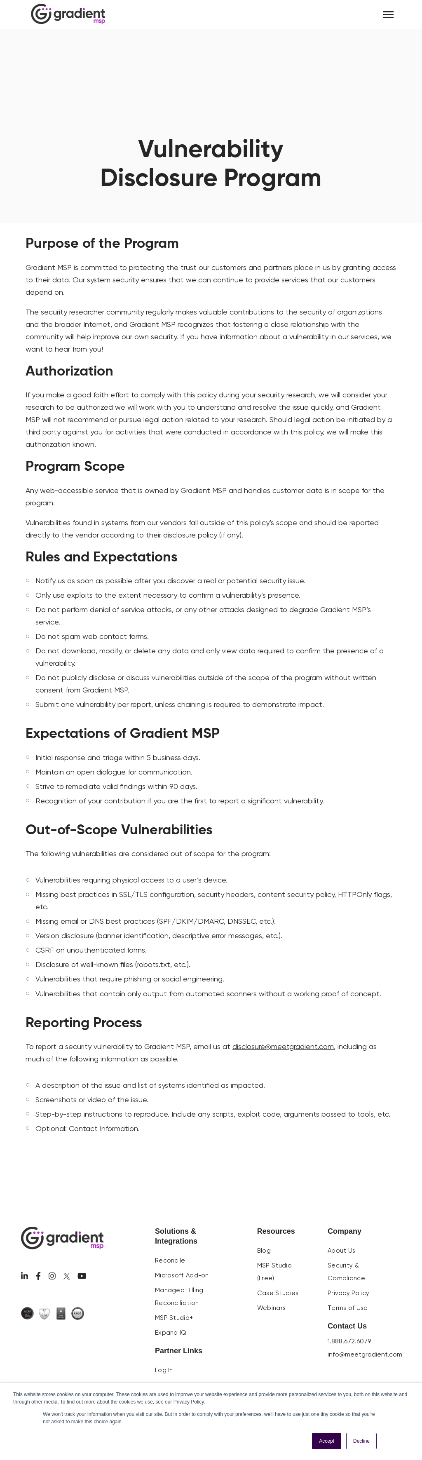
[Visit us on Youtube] (82, 1276)
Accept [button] (326, 1441)
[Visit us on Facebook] (38, 1276)
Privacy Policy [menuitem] (348, 1293)
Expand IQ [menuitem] (171, 1332)
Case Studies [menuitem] (278, 1293)
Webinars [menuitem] (271, 1308)
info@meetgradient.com (365, 1354)
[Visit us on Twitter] (66, 1276)
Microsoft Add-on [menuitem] (182, 1275)
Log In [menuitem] (164, 1370)
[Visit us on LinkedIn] (24, 1276)
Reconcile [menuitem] (170, 1260)
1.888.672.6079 (349, 1341)
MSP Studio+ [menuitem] (174, 1318)
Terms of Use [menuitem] (348, 1308)
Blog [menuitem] (264, 1250)
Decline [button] (361, 1441)
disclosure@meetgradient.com (283, 1046)
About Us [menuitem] (341, 1250)
